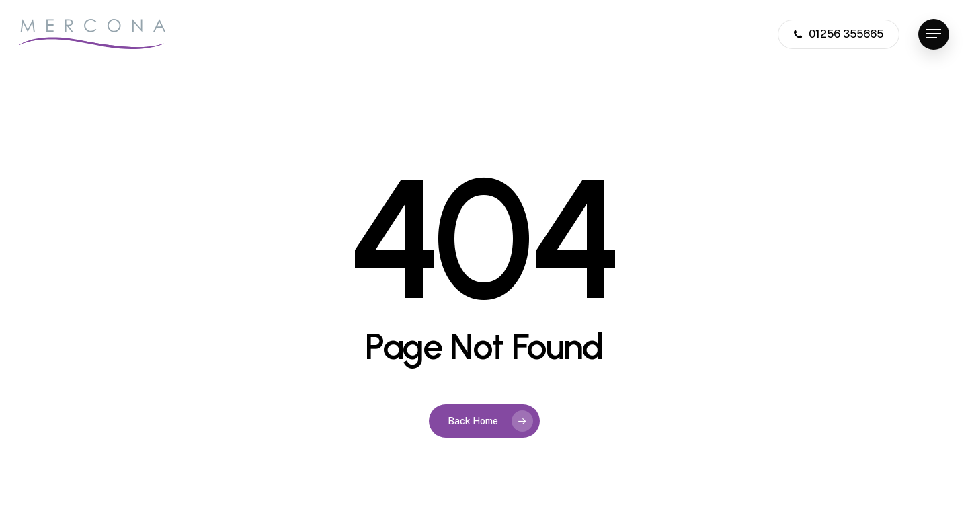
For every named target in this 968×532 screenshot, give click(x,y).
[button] (933, 34)
